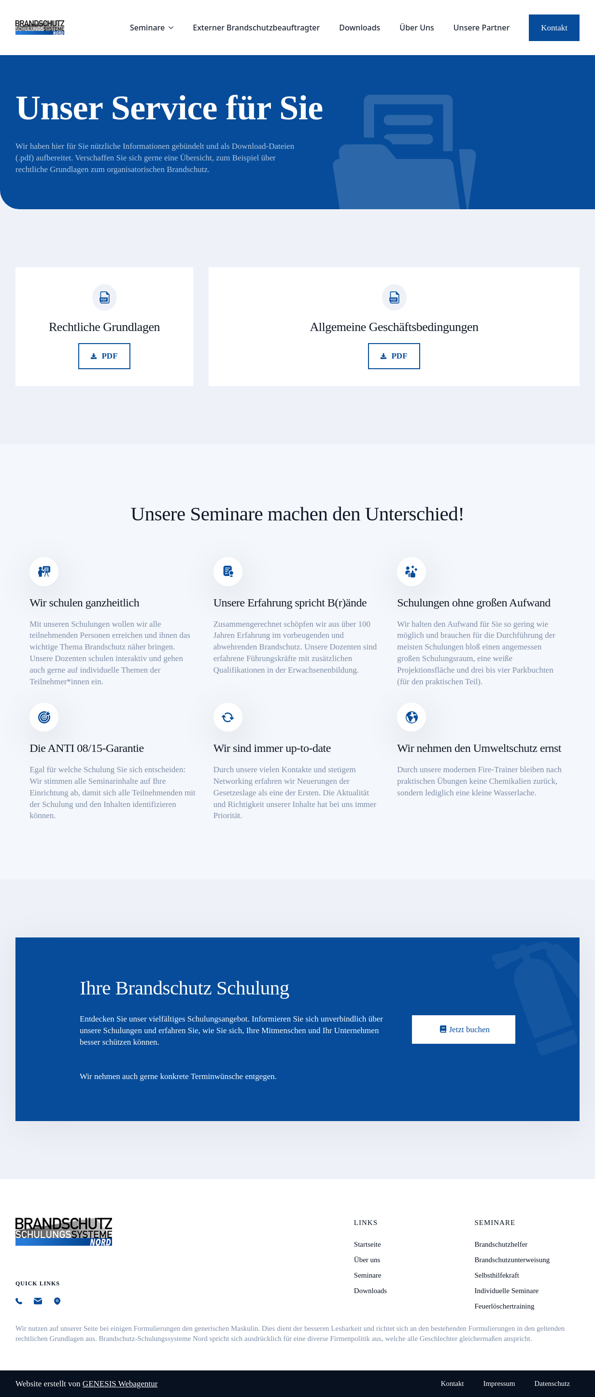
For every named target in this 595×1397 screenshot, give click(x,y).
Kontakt (452, 1383)
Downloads (359, 27)
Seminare (147, 27)
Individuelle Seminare (506, 1291)
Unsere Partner (481, 27)
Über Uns (416, 27)
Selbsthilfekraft (496, 1275)
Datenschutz (552, 1383)
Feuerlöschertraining (504, 1306)
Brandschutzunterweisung (512, 1260)
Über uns (367, 1260)
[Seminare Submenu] (174, 27)
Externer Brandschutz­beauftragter (256, 27)
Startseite (367, 1244)
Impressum (499, 1383)
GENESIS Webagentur (120, 1383)
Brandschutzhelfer (500, 1244)
